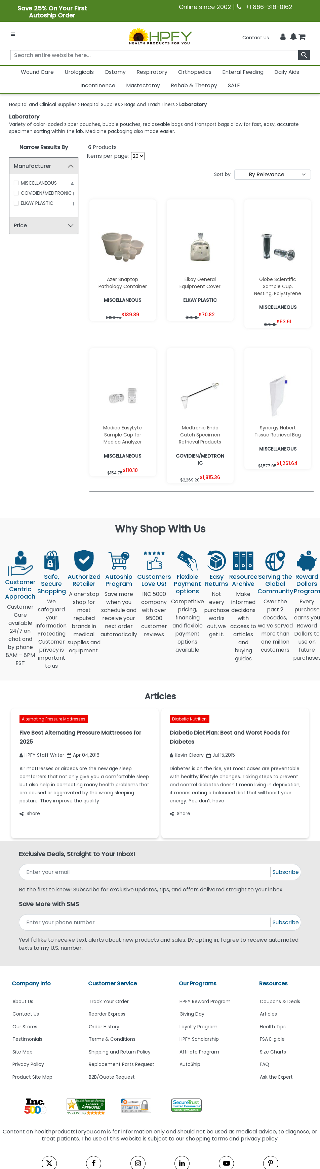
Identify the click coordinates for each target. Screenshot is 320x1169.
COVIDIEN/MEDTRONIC (46, 193)
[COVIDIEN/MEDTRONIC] (16, 193)
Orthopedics (194, 72)
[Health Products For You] (160, 36)
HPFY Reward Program (205, 1001)
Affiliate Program (199, 1051)
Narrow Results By (43, 147)
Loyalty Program (198, 1026)
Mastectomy (143, 85)
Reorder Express (107, 1014)
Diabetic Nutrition (189, 719)
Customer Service (112, 983)
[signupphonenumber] (145, 922)
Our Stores (24, 1026)
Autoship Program (118, 580)
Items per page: (108, 156)
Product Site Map (32, 1077)
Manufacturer (32, 166)
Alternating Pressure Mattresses (53, 719)
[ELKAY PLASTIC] (16, 203)
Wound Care (37, 72)
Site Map (22, 1051)
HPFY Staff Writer (41, 755)
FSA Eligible (272, 1039)
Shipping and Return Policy (120, 1051)
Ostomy (115, 72)
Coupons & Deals (280, 1001)
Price (20, 225)
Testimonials (27, 1039)
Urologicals (79, 72)
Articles (268, 1014)
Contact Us (255, 37)
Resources (273, 983)
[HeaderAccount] (283, 36)
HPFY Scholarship (199, 1039)
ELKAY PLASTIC (37, 203)
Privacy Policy (28, 1064)
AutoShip (189, 1064)
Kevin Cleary (187, 755)
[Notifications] (293, 37)
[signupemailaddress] (145, 872)
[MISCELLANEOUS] (16, 183)
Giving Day (191, 1014)
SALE (234, 85)
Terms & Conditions (112, 1039)
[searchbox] (160, 55)
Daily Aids (286, 72)
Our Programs (197, 983)
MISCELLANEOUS (39, 183)
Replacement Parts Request (121, 1064)
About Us (22, 1001)
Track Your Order (109, 1001)
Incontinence (97, 85)
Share (29, 813)
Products (102, 147)
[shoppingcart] (301, 37)
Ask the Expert (276, 1077)
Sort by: (223, 174)
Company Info (31, 983)
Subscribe (286, 872)
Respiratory (151, 72)
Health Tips (273, 1026)
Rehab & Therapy (194, 85)
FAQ (264, 1064)
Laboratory (24, 117)
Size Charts (273, 1051)
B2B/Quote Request (112, 1077)
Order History (104, 1026)
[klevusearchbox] (304, 55)
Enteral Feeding (243, 72)
